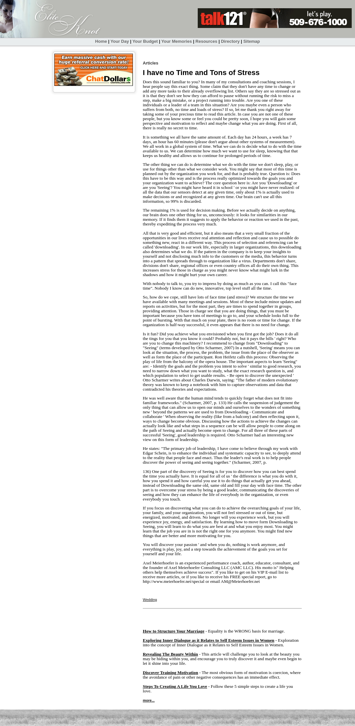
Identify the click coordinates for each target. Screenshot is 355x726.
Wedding (150, 600)
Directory (230, 41)
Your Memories (176, 41)
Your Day (120, 41)
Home (101, 41)
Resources (206, 41)
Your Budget (145, 41)
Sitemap (251, 41)
